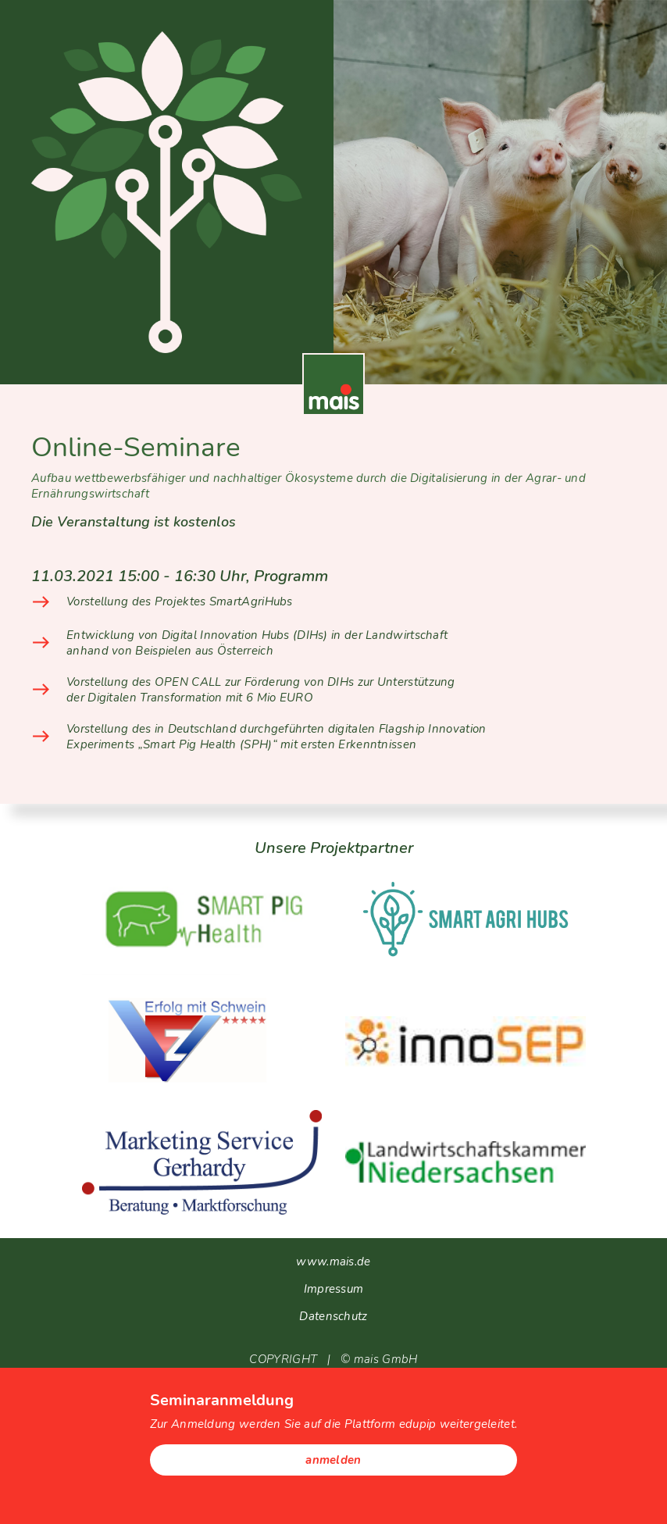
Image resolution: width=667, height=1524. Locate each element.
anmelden (333, 1460)
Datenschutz (333, 1316)
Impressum (334, 1289)
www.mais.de (333, 1261)
